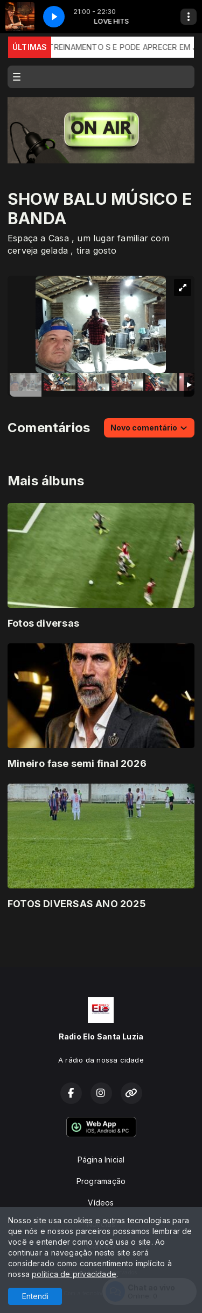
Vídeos (101, 1202)
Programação (101, 1181)
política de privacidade (74, 1274)
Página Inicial (101, 1159)
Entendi (35, 1296)
